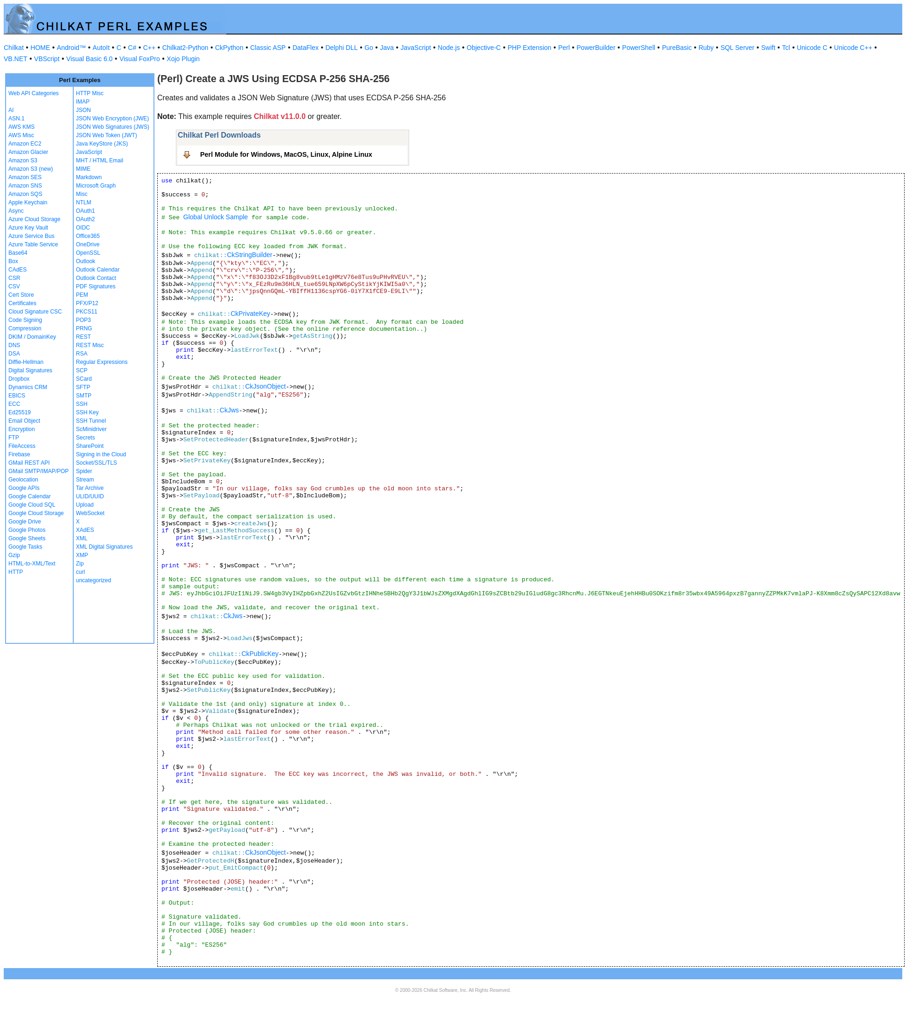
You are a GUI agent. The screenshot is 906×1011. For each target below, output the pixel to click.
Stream (85, 479)
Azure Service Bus (31, 236)
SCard (84, 379)
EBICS (16, 395)
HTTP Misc (90, 93)
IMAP (83, 101)
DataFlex (306, 47)
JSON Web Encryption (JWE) (112, 118)
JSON (83, 110)
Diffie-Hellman (25, 362)
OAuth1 (85, 211)
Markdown (89, 177)
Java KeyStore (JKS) (102, 143)
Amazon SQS (25, 194)
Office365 (88, 236)
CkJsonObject (265, 386)
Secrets (85, 437)
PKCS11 (87, 311)
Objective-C (484, 47)
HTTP (15, 572)
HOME (40, 47)
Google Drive (24, 521)
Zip (80, 563)
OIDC (83, 227)
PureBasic (677, 47)
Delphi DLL (341, 47)
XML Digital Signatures (104, 547)
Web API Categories (33, 93)
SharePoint (90, 446)
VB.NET (16, 59)
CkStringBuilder (249, 254)
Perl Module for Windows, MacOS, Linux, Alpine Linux (286, 154)
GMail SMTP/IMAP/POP (38, 471)
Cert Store (21, 295)
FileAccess (21, 446)
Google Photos (26, 530)
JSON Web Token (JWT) (106, 135)
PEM (82, 295)
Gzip (14, 555)
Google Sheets (26, 538)
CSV (14, 286)
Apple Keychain (27, 202)
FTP (13, 437)
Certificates (22, 303)
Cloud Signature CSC (35, 311)
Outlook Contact (96, 278)
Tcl (786, 47)
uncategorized (93, 580)
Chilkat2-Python (185, 47)
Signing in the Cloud (101, 454)
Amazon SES (25, 177)
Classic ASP (268, 47)
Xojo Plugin (183, 59)
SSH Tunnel (91, 421)
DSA (14, 353)
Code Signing (25, 320)
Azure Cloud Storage (34, 219)
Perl (564, 47)
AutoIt (101, 47)
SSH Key (87, 412)
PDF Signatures (96, 286)
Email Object (24, 421)
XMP (82, 555)
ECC (14, 404)
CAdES (17, 269)
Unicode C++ (853, 47)
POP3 (83, 320)
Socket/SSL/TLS (96, 463)
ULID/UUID (90, 496)
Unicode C (812, 47)
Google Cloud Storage (36, 513)
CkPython (229, 47)
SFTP (83, 387)
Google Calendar (29, 496)
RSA (82, 353)
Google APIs (24, 488)
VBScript (46, 59)
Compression (25, 328)
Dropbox (18, 379)
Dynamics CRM (27, 387)
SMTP (83, 395)
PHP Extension (529, 47)
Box (13, 261)
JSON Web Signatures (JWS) (112, 127)
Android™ (71, 47)
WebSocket (90, 513)
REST (83, 337)
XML (82, 538)
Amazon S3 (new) (30, 169)
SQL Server (737, 47)
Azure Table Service (33, 244)
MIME (83, 169)
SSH (82, 404)
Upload (85, 505)
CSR (14, 278)
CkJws (229, 410)
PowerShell (638, 47)
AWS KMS (21, 127)
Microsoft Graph (96, 185)
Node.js (449, 47)
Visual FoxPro (139, 59)
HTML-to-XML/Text (32, 563)
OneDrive (88, 244)
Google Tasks (25, 547)
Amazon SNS (25, 185)
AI (11, 110)
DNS (14, 345)
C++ (149, 47)
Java (387, 47)
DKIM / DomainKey (32, 337)
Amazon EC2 (25, 143)
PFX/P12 (87, 303)
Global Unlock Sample (215, 217)
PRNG (84, 328)
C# (132, 47)
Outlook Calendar (97, 269)
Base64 (18, 253)
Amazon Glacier (28, 152)
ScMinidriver (91, 429)
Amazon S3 (22, 160)
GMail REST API (28, 463)
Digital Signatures (30, 370)
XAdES (85, 530)
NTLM (83, 202)
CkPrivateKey (250, 313)
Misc (82, 194)
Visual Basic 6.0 (89, 59)
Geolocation (23, 479)
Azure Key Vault (28, 227)
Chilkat (14, 47)
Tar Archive (90, 488)
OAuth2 (85, 219)
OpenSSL (88, 253)
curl (80, 572)
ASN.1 (16, 118)
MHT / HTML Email (99, 160)
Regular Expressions (102, 362)
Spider (84, 471)
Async (16, 211)
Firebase (19, 454)
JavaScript (416, 47)
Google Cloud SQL (32, 505)
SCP (82, 370)
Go (368, 47)
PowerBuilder (596, 47)
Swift (768, 47)
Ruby (706, 47)
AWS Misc (21, 135)
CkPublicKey (260, 653)
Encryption (21, 429)
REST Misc (90, 345)
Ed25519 (19, 412)
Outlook (85, 261)
